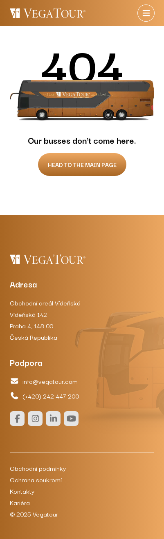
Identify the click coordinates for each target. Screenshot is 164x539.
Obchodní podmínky (38, 468)
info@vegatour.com (44, 381)
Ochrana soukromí (36, 479)
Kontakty (22, 491)
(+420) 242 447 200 (44, 396)
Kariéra (20, 502)
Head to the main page (82, 164)
